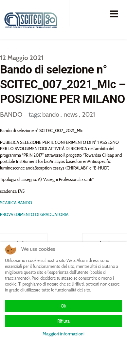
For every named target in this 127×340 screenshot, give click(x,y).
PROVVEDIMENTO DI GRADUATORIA (34, 214)
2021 (88, 114)
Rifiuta (63, 321)
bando (51, 114)
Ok (63, 306)
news (71, 114)
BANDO (11, 114)
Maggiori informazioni (63, 334)
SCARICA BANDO (16, 202)
